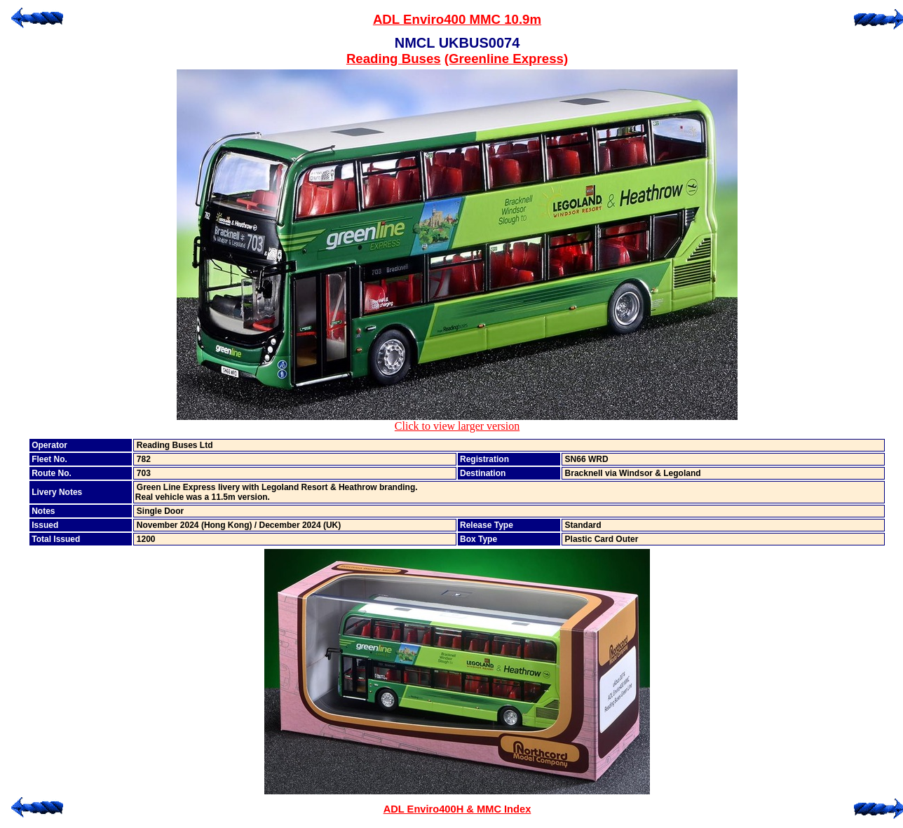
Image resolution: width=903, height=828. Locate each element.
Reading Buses (393, 58)
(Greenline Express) (506, 58)
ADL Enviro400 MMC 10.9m (457, 19)
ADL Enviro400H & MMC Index (457, 809)
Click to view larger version (457, 421)
